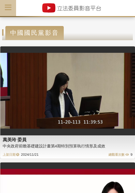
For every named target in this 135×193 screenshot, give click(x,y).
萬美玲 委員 (15, 139)
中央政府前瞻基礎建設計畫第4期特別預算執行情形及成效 (54, 146)
